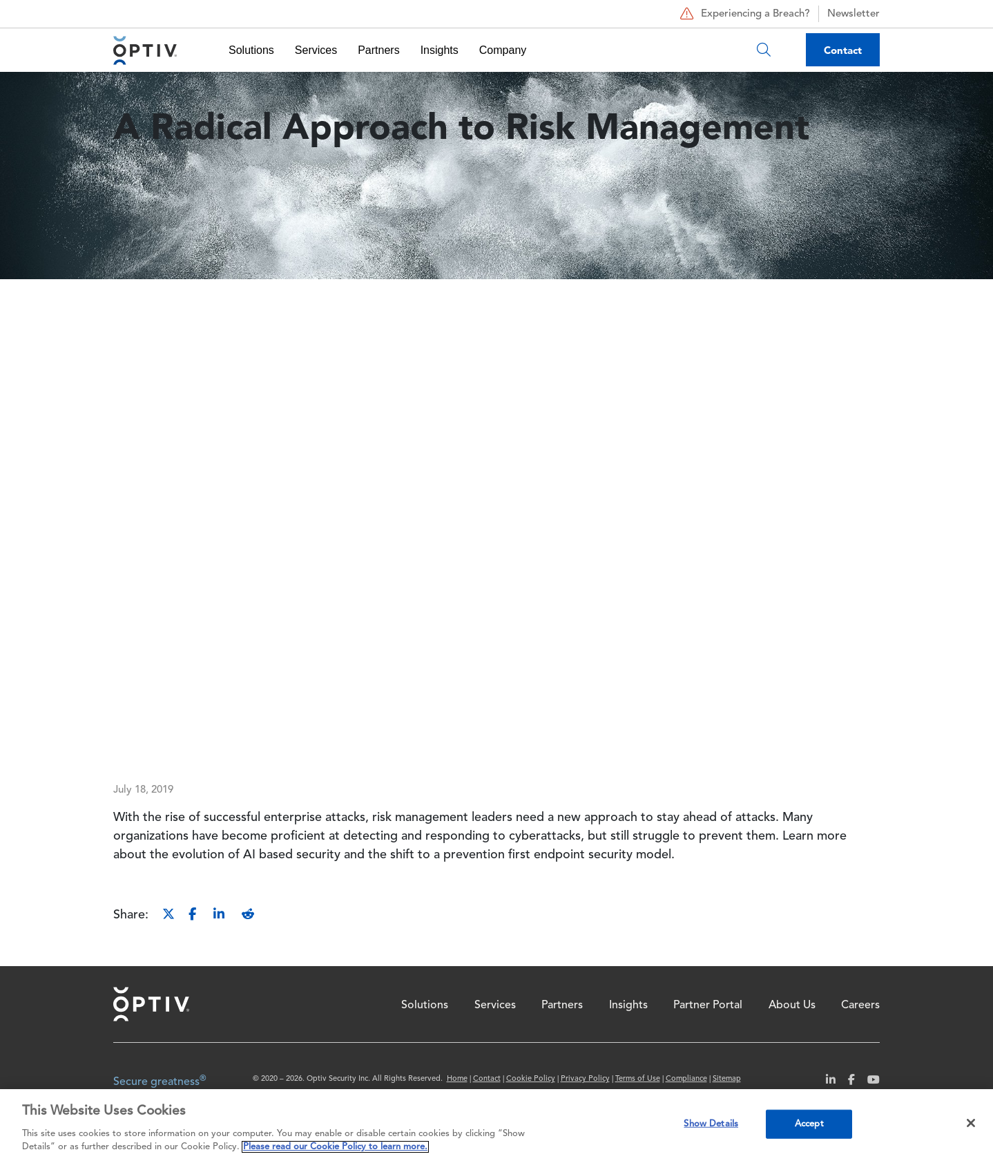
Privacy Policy (585, 1079)
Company (502, 50)
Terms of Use (637, 1079)
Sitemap (727, 1079)
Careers (860, 1005)
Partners (378, 50)
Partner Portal (707, 1005)
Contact (843, 50)
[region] (496, 1125)
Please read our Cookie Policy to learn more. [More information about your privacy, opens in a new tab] (335, 1146)
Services (316, 50)
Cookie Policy (530, 1079)
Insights (440, 50)
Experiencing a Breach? (743, 14)
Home (151, 1004)
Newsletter (853, 14)
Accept (809, 1124)
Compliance (686, 1079)
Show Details (711, 1124)
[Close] (971, 1123)
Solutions (251, 50)
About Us (792, 1005)
